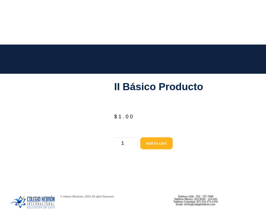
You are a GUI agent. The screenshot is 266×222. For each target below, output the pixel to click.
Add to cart (154, 143)
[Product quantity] (123, 143)
